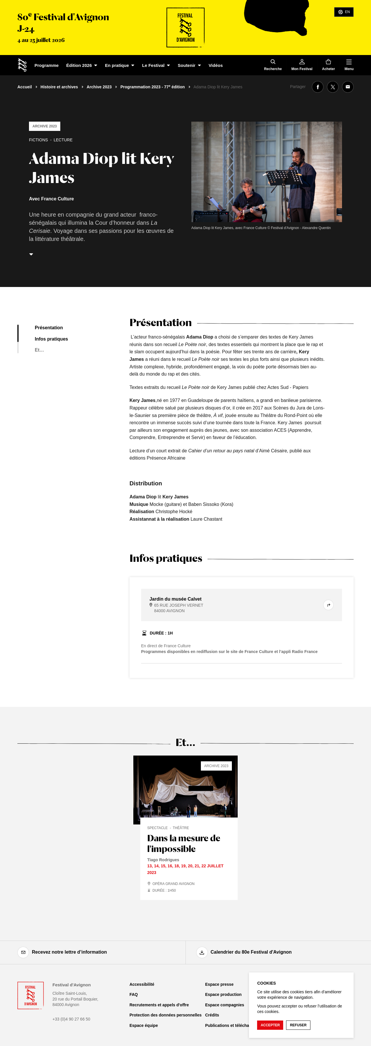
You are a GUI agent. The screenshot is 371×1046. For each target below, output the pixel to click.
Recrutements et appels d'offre (159, 1005)
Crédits (212, 1015)
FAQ (134, 994)
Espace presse (219, 984)
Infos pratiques (51, 339)
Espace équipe (144, 1025)
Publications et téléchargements (236, 1025)
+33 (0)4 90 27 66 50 (71, 1019)
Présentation (49, 327)
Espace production (223, 994)
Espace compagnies (224, 1005)
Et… (39, 350)
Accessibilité (142, 984)
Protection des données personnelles (166, 1015)
